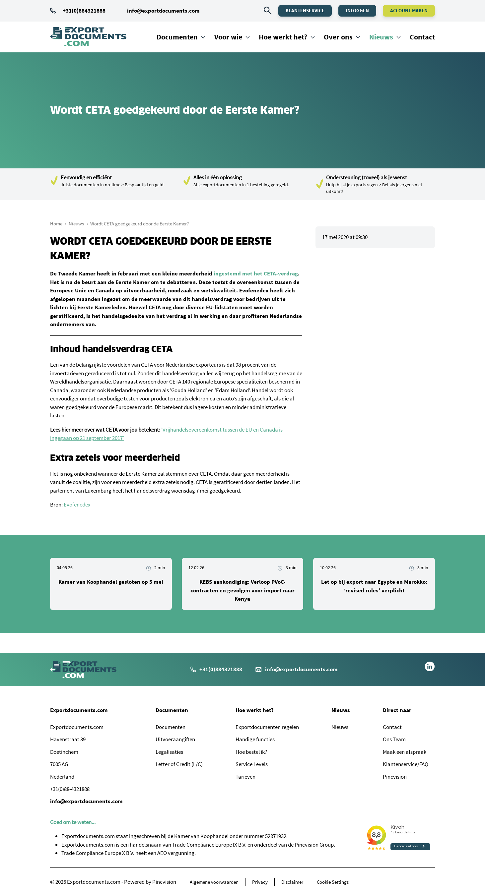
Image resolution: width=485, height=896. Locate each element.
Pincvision (395, 776)
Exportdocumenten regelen (267, 727)
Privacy (260, 882)
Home (56, 223)
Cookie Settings (333, 882)
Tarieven (245, 776)
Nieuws (381, 36)
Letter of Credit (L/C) (179, 764)
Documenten (177, 36)
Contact (422, 36)
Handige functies (255, 739)
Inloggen (357, 10)
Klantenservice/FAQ (405, 764)
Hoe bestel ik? (251, 751)
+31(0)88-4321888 (70, 789)
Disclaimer (292, 882)
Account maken (409, 10)
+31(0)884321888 (77, 10)
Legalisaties (169, 751)
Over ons (338, 36)
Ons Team (394, 739)
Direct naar (397, 710)
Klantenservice (305, 10)
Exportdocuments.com (79, 710)
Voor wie (228, 36)
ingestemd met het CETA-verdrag (256, 273)
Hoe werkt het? (283, 36)
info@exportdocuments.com (163, 10)
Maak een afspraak (404, 751)
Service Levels (252, 764)
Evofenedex (77, 504)
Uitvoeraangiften (175, 739)
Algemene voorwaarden (214, 882)
